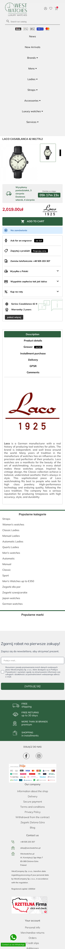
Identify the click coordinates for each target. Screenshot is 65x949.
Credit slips (32, 943)
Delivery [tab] (33, 359)
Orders (33, 937)
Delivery (32, 796)
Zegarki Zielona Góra (33, 822)
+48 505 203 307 (27, 842)
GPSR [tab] (33, 366)
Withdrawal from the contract (32, 817)
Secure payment (32, 801)
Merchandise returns (32, 932)
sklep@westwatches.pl (30, 848)
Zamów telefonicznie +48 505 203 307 (30, 261)
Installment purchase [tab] (33, 353)
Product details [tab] (33, 340)
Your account (32, 920)
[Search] (32, 21)
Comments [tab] (33, 372)
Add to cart (32, 221)
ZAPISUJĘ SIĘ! (32, 686)
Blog (32, 827)
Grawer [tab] (33, 346)
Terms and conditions (32, 806)
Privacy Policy (32, 812)
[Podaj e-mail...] (32, 660)
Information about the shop (32, 791)
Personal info (32, 927)
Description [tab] (32, 334)
